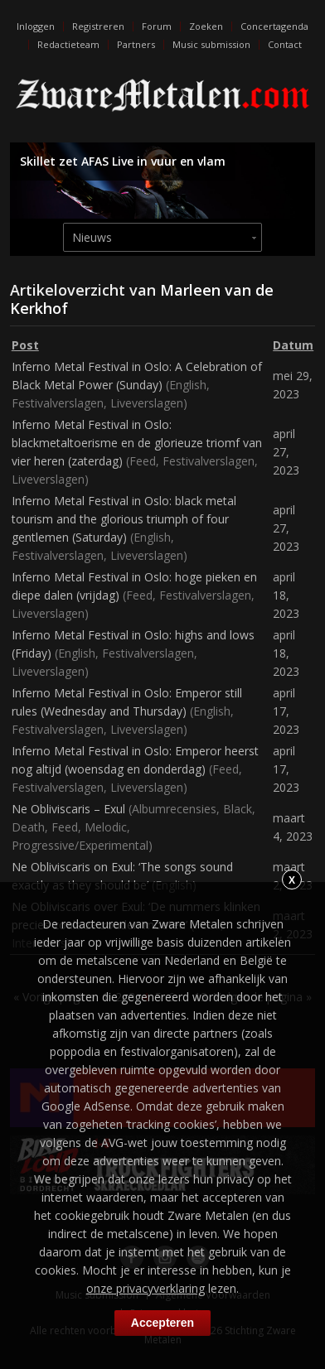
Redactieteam (68, 44)
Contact (285, 44)
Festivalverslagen (58, 403)
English (187, 385)
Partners (136, 44)
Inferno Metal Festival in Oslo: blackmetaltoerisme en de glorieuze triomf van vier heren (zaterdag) (137, 443)
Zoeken (206, 26)
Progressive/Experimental (80, 845)
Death (28, 827)
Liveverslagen (146, 403)
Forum (157, 26)
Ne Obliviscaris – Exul (68, 809)
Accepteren (162, 1322)
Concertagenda (274, 26)
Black (237, 809)
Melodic (106, 827)
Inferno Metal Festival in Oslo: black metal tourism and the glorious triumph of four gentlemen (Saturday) (124, 519)
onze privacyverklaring (145, 1288)
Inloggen (36, 26)
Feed (142, 461)
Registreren (98, 26)
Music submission (211, 44)
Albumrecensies (174, 809)
